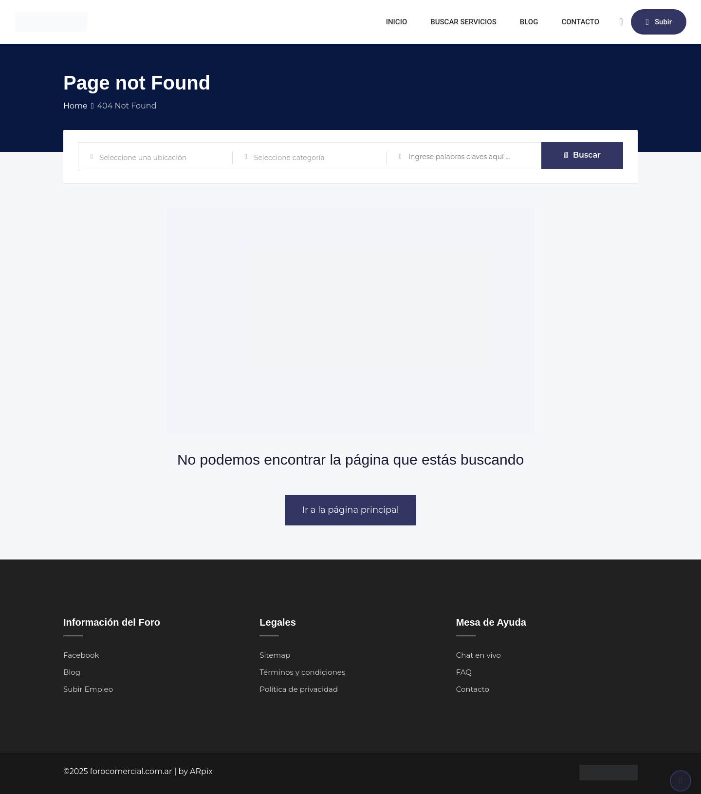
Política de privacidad (298, 689)
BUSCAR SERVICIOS (463, 22)
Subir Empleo (88, 689)
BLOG (529, 22)
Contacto (472, 689)
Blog (71, 672)
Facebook (81, 655)
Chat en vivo (478, 655)
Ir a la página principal (350, 510)
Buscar (582, 156)
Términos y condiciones (302, 672)
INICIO (396, 22)
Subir (659, 22)
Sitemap (274, 655)
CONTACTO (580, 22)
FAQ (464, 672)
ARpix (201, 771)
